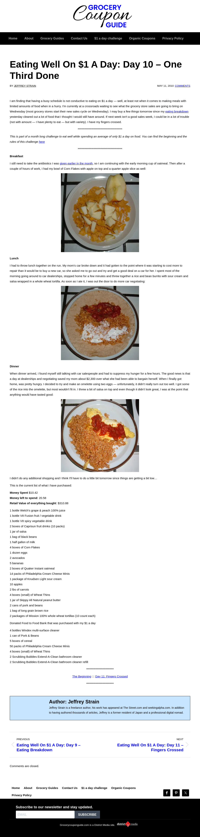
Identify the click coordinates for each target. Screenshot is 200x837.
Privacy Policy (22, 795)
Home (16, 788)
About (28, 788)
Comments (182, 85)
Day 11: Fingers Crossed (111, 676)
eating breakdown (176, 111)
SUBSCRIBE (87, 814)
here (42, 141)
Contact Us (70, 788)
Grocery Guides (47, 788)
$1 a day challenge (94, 788)
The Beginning (81, 676)
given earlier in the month (76, 163)
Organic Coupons (123, 788)
